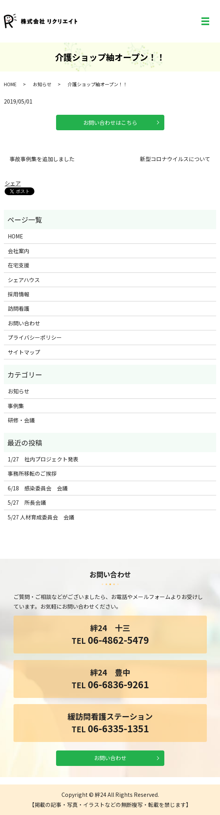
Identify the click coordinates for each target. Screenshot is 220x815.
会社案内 (18, 251)
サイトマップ (24, 352)
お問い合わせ (24, 323)
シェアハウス (24, 280)
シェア (13, 183)
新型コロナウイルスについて (175, 159)
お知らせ (42, 84)
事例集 (16, 406)
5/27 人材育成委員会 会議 (41, 517)
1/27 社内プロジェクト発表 (43, 459)
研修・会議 (21, 420)
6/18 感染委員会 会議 (38, 488)
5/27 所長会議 (27, 502)
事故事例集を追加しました (42, 159)
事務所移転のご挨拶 (32, 473)
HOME (10, 84)
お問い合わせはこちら (110, 122)
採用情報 (18, 294)
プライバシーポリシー (35, 337)
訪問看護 (18, 308)
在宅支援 (18, 265)
